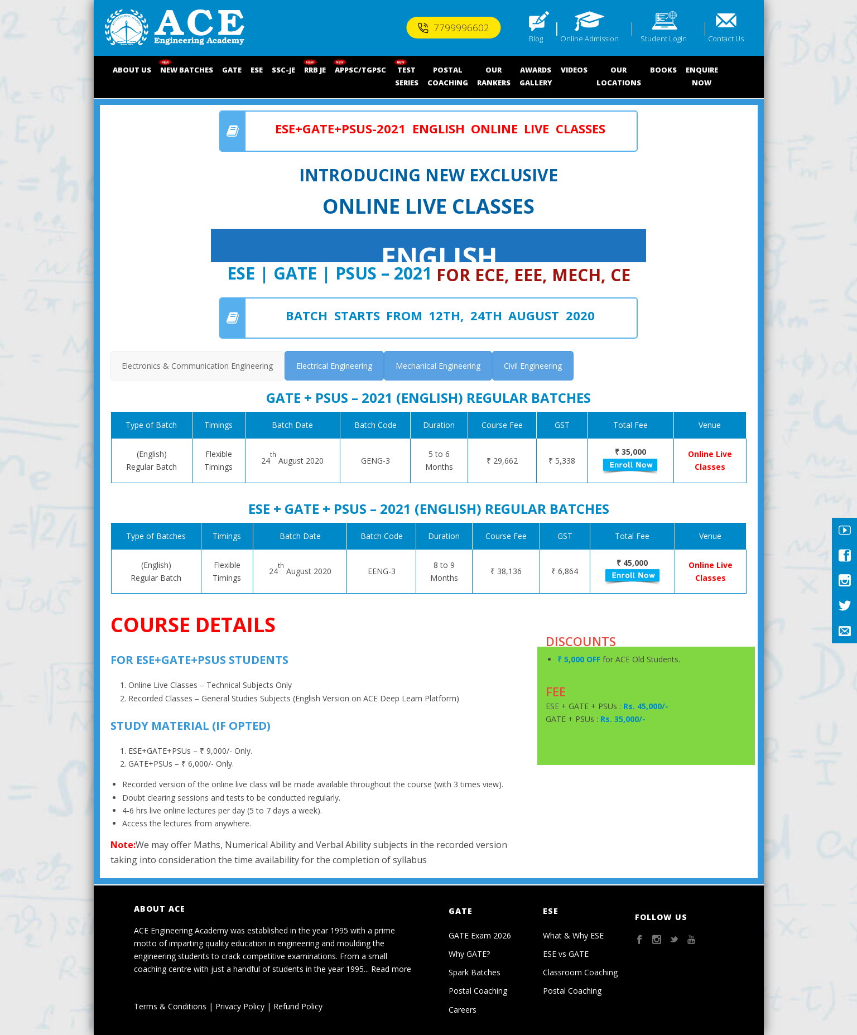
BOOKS (663, 70)
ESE (257, 70)
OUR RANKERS (494, 76)
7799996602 (453, 27)
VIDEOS (574, 70)
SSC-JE (283, 70)
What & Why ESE (573, 935)
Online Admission (589, 38)
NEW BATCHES (186, 70)
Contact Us (726, 38)
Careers (462, 1009)
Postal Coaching (478, 990)
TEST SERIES (406, 76)
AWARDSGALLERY (535, 76)
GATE (232, 70)
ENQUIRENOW (702, 76)
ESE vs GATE (566, 954)
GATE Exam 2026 (480, 935)
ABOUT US (132, 70)
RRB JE (315, 70)
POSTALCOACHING (447, 76)
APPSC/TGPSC (360, 70)
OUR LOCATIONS (618, 76)
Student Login (664, 38)
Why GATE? (469, 954)
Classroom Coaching (580, 972)
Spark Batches (474, 972)
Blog (536, 38)
